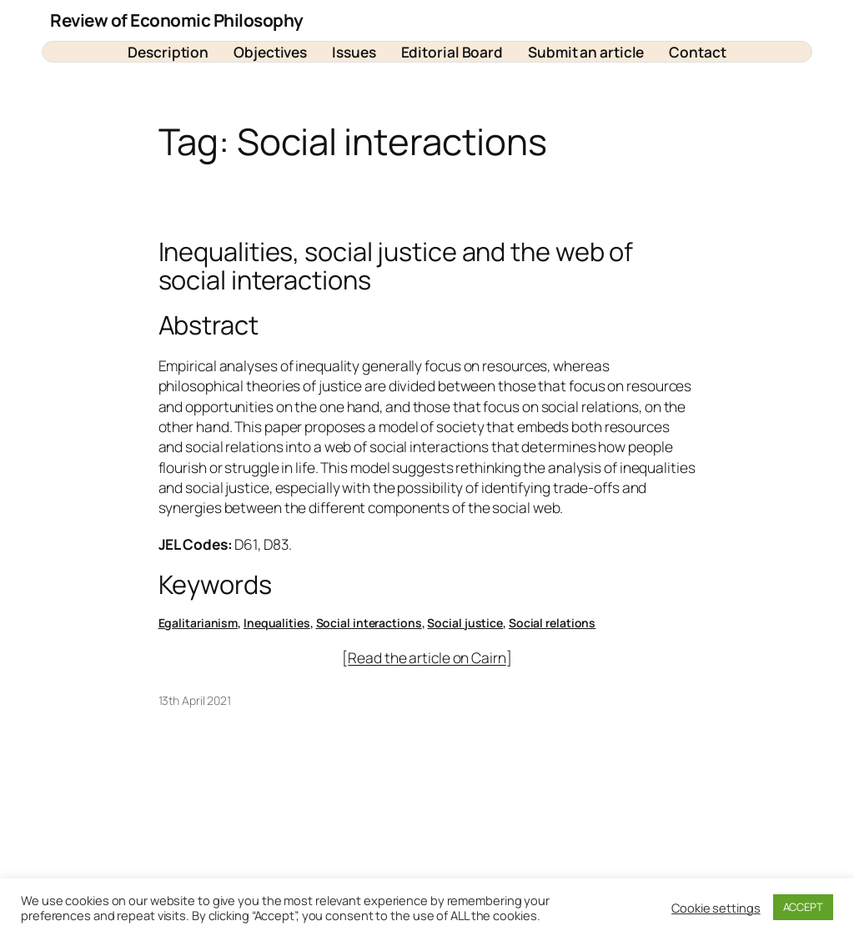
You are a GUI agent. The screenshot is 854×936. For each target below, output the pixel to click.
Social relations (552, 623)
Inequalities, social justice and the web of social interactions (396, 265)
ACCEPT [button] (803, 906)
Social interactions (369, 623)
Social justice (465, 623)
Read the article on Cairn (427, 657)
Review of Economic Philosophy (177, 20)
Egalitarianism (198, 623)
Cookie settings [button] (716, 907)
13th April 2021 (195, 700)
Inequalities (277, 623)
